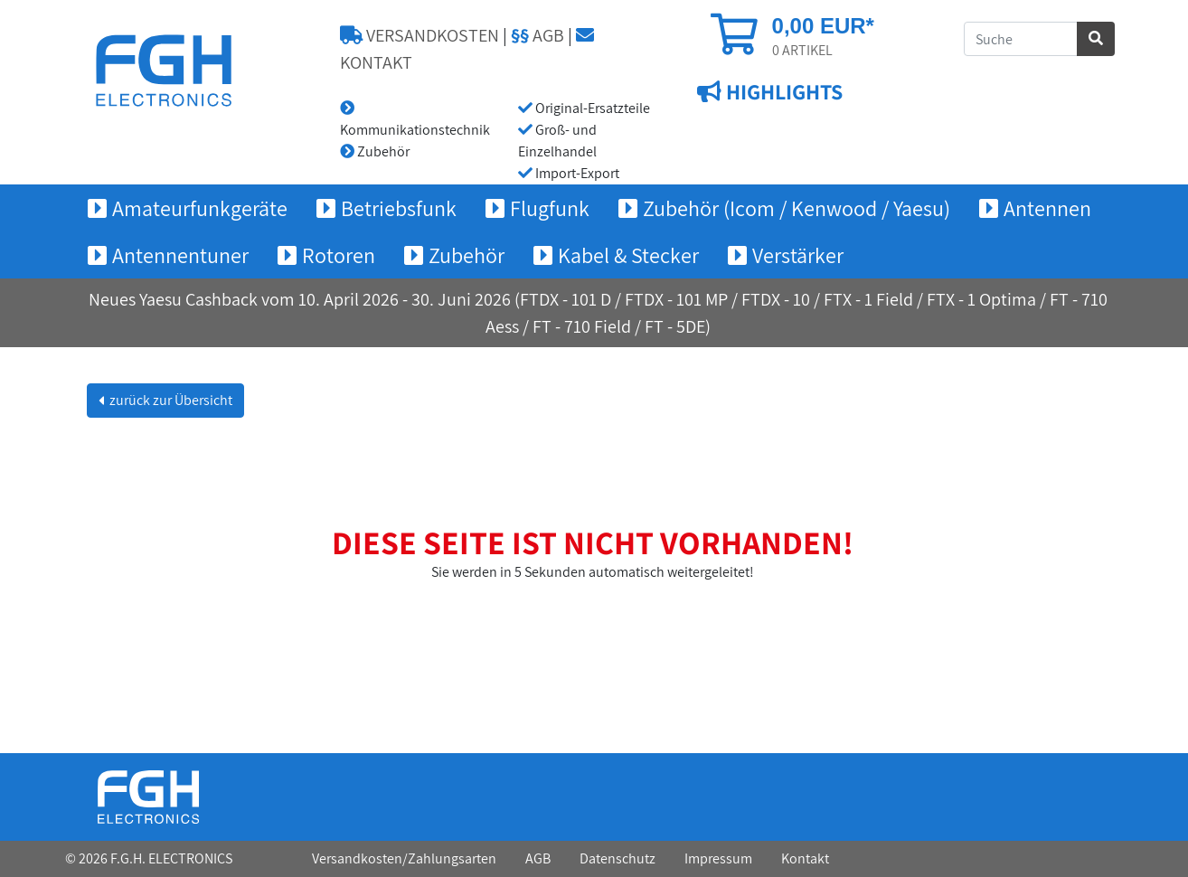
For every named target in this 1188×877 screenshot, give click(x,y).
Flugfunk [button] (549, 207)
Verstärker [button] (798, 254)
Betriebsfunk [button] (399, 207)
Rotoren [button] (338, 254)
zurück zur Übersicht (169, 400)
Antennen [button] (1047, 207)
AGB (537, 35)
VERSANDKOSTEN (419, 35)
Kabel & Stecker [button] (628, 254)
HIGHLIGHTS (782, 91)
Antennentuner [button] (180, 254)
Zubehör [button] (466, 254)
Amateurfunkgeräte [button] (200, 207)
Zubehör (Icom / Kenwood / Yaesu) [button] (796, 207)
